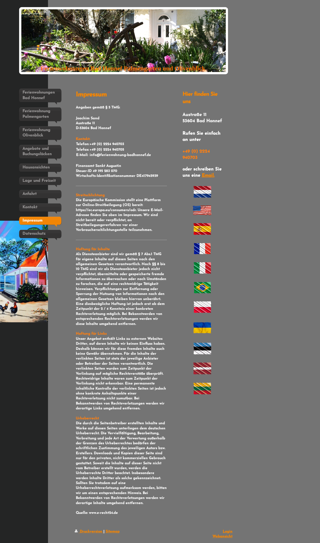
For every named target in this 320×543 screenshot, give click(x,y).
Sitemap (113, 531)
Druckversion (89, 531)
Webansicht (222, 536)
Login (227, 531)
